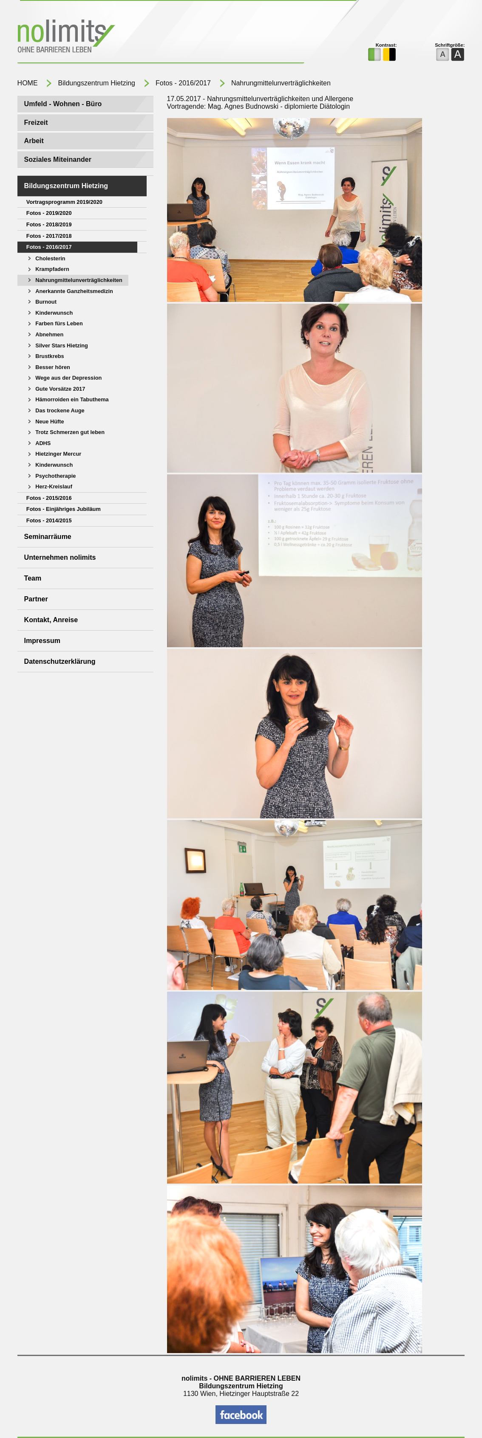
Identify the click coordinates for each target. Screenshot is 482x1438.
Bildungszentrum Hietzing (96, 83)
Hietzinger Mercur (58, 454)
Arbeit (34, 140)
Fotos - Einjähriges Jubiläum (63, 509)
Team (33, 578)
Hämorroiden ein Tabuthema (72, 399)
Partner (36, 599)
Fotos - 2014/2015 (49, 520)
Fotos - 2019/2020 (49, 213)
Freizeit (36, 122)
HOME (27, 83)
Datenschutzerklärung (60, 661)
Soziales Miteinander (57, 159)
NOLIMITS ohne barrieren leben (119, 37)
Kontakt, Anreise (51, 619)
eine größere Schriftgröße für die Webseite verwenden (458, 55)
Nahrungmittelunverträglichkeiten (281, 83)
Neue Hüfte (49, 421)
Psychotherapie (55, 476)
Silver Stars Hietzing (61, 345)
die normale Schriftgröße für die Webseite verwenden (443, 55)
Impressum (42, 640)
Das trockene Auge (59, 410)
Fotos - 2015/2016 (49, 498)
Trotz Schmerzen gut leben (70, 432)
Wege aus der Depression (68, 378)
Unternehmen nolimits (60, 557)
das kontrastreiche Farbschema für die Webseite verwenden (390, 55)
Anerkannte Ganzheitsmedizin (74, 291)
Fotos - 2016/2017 (183, 83)
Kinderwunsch (54, 313)
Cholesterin (50, 258)
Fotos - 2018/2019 (49, 224)
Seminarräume (47, 536)
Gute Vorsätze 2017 (60, 389)
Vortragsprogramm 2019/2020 (64, 202)
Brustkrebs (49, 356)
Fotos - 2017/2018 (49, 236)
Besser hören (52, 367)
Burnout (46, 302)
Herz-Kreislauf (53, 486)
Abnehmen (49, 334)
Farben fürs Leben (59, 323)
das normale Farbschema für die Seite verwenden (375, 55)
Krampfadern (52, 269)
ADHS (43, 443)
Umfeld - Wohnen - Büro (63, 103)
